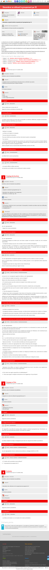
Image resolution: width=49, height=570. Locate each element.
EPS (8, 55)
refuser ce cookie (30, 568)
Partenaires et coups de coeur (31, 565)
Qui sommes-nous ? (7, 547)
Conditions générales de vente (9, 563)
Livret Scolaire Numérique (30, 545)
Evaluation (10, 60)
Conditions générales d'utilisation (10, 559)
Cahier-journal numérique (30, 546)
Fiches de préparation (29, 547)
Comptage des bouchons (13, 57)
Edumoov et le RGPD (7, 562)
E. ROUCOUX (36, 12)
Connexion (27, 558)
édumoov (4, 549)
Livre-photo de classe (29, 549)
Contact (4, 546)
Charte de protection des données (10, 560)
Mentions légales (6, 558)
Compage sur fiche (11, 58)
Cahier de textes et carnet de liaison (32, 544)
